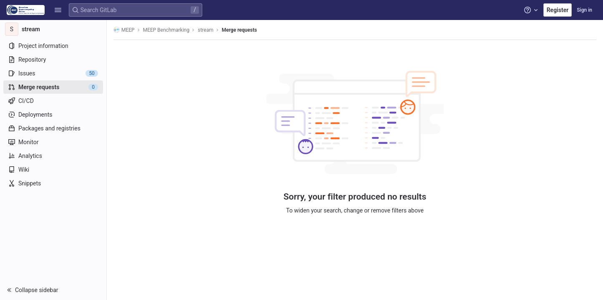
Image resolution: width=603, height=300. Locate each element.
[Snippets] (53, 183)
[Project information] (53, 45)
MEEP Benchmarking (166, 30)
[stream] (53, 29)
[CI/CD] (53, 101)
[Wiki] (53, 169)
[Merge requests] (53, 87)
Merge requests (239, 30)
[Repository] (53, 59)
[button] (58, 10)
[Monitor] (53, 142)
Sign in (584, 10)
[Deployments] (53, 114)
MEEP (124, 30)
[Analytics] (53, 155)
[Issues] (53, 73)
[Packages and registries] (53, 128)
